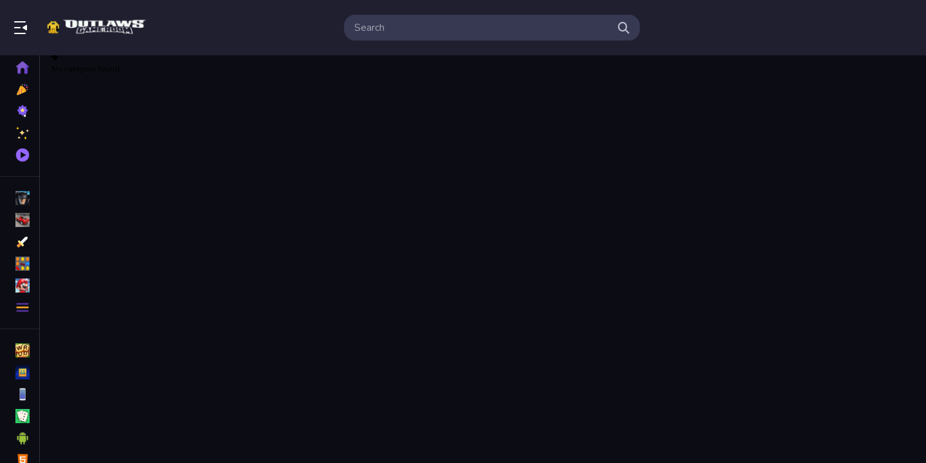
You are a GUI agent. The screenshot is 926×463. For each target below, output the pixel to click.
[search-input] (481, 27)
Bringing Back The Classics (98, 27)
